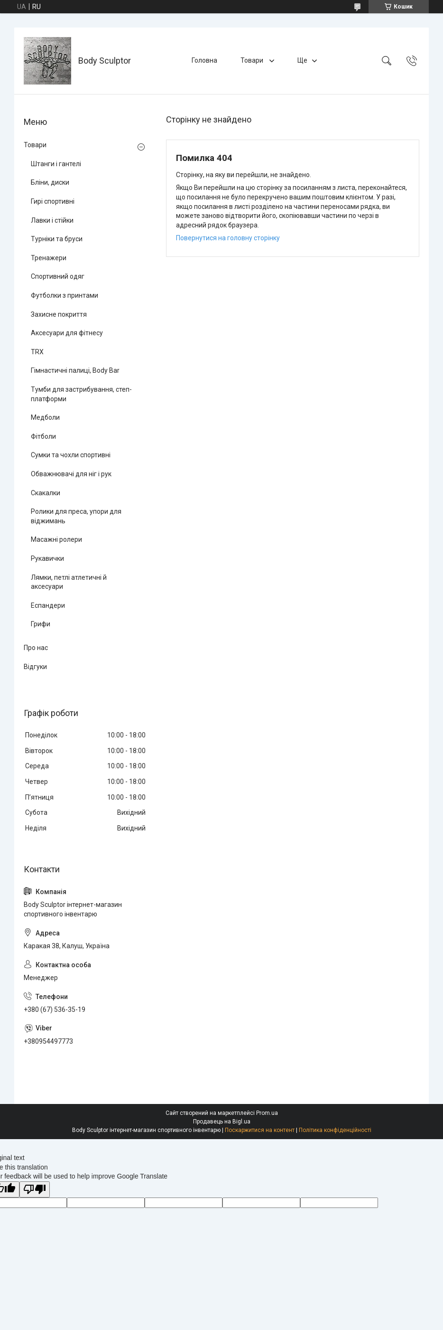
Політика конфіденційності (335, 1130)
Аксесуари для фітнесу (67, 333)
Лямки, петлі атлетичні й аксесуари (69, 582)
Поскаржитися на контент (260, 1130)
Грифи (40, 624)
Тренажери (48, 258)
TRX (37, 352)
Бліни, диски (50, 182)
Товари (252, 60)
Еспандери (48, 605)
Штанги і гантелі (56, 164)
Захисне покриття (59, 314)
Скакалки (45, 493)
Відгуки (35, 666)
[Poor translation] (34, 1189)
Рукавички (47, 558)
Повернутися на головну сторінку (228, 238)
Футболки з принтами (64, 295)
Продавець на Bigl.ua (221, 1121)
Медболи (45, 417)
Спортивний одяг (57, 276)
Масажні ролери (56, 539)
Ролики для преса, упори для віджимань (76, 516)
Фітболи (43, 436)
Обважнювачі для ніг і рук (71, 474)
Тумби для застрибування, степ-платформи (81, 394)
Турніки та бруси (57, 239)
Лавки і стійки (52, 220)
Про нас (36, 647)
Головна (204, 60)
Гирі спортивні (52, 201)
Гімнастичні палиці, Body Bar (75, 370)
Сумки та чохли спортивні (71, 455)
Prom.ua (267, 1113)
